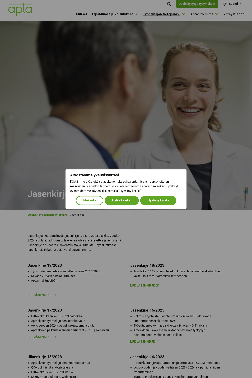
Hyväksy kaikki (158, 200)
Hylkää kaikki (121, 200)
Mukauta (89, 200)
